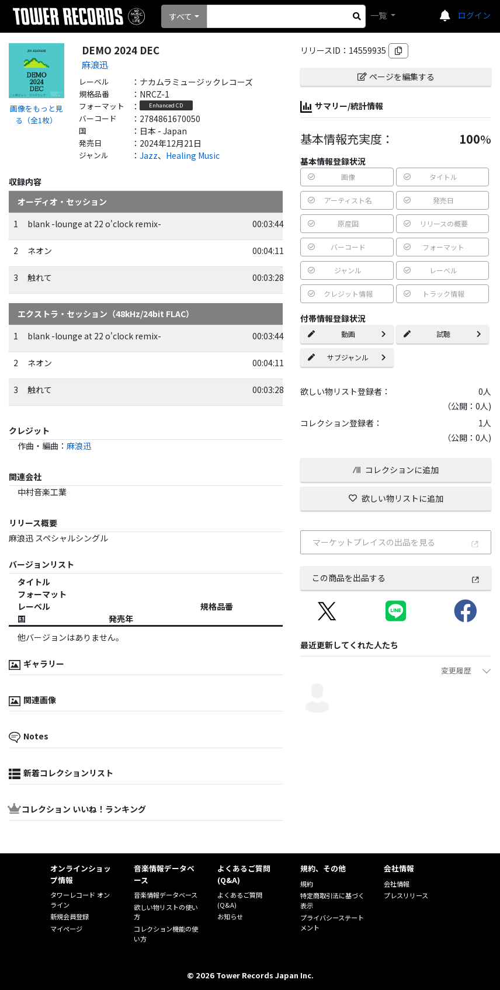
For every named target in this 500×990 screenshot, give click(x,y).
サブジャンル (347, 357)
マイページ (66, 928)
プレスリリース (406, 895)
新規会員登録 (69, 916)
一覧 (379, 15)
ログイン (474, 15)
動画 (347, 334)
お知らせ (230, 916)
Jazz (149, 155)
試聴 (442, 334)
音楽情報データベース (165, 894)
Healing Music (193, 155)
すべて (180, 16)
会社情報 (396, 883)
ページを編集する (396, 76)
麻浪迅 (95, 64)
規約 (306, 883)
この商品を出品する (396, 577)
